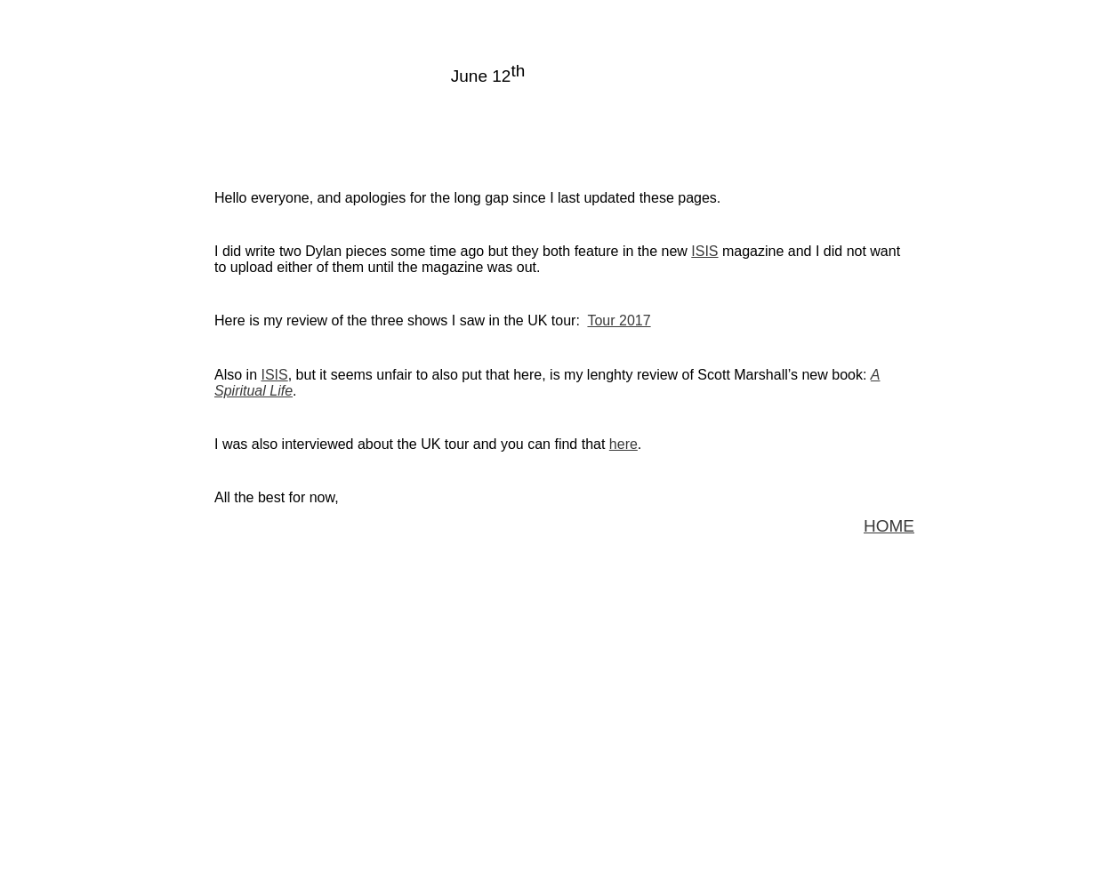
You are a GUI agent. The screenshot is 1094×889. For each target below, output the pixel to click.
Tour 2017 (618, 320)
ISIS (704, 251)
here (623, 444)
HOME (889, 526)
